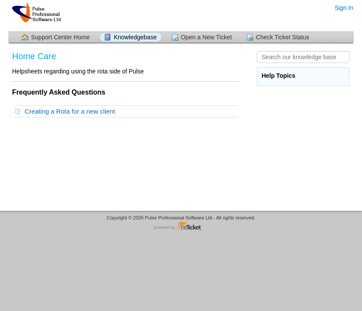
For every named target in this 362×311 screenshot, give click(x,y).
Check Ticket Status (282, 37)
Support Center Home (60, 37)
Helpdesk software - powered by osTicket (181, 226)
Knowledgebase (135, 37)
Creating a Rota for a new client (72, 111)
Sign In (343, 7)
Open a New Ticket (206, 37)
